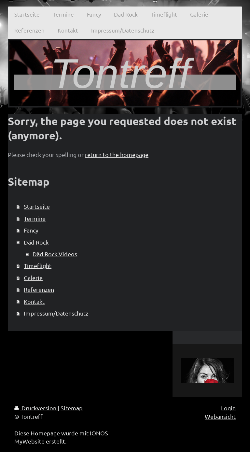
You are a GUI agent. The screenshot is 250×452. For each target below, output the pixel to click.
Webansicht (220, 416)
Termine (35, 218)
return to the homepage (116, 154)
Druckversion (36, 407)
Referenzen (39, 289)
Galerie (33, 277)
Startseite (37, 206)
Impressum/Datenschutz (56, 313)
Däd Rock (36, 242)
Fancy (31, 230)
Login (228, 407)
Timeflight (37, 265)
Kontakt (34, 301)
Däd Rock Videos (55, 253)
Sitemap (72, 407)
